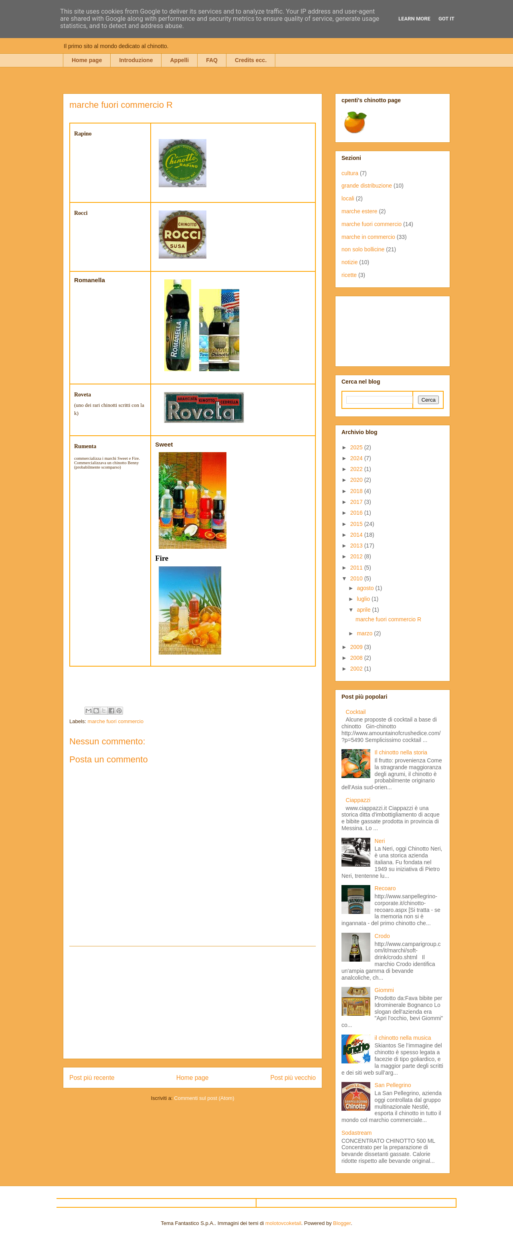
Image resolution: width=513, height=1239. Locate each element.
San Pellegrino (393, 1085)
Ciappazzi (358, 800)
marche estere (359, 211)
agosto (366, 588)
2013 (357, 545)
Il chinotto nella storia (401, 752)
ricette (349, 275)
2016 (357, 512)
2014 (357, 535)
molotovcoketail (283, 1223)
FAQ (212, 60)
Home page (87, 60)
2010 (357, 578)
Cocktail (356, 712)
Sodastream (356, 1133)
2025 (357, 447)
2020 (357, 480)
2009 (357, 647)
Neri (380, 841)
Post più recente (92, 1077)
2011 (357, 567)
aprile (364, 609)
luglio (364, 599)
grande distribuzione (366, 185)
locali (347, 198)
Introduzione (136, 60)
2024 (357, 458)
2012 (357, 556)
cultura (349, 173)
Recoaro (385, 888)
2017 (357, 502)
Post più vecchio (293, 1077)
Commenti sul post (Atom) (204, 1098)
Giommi (384, 990)
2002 (357, 668)
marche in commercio (368, 237)
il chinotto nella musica (403, 1038)
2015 (357, 524)
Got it (446, 19)
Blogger (342, 1223)
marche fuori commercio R (388, 619)
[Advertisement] (193, 1002)
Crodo (382, 936)
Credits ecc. (251, 60)
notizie (349, 262)
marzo (365, 633)
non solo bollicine (362, 249)
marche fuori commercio (115, 721)
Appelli (179, 60)
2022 (357, 469)
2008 (357, 658)
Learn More (414, 19)
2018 (357, 491)
